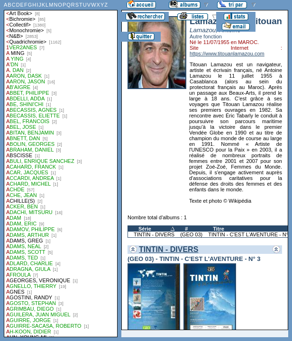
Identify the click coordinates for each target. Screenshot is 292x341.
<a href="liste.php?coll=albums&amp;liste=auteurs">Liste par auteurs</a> (61, 168)
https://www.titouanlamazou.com (227, 53)
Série (144, 229)
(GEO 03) (191, 234)
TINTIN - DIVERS (154, 234)
